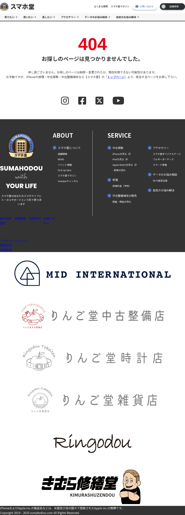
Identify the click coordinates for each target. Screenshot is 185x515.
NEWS (61, 159)
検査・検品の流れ (122, 201)
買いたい (28, 17)
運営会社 (5, 245)
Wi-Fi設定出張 (160, 180)
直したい (47, 17)
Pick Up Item (64, 170)
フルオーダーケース (163, 159)
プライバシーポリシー (14, 240)
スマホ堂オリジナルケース (167, 154)
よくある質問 (101, 6)
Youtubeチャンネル (68, 181)
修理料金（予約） (122, 186)
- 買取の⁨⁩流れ (119, 170)
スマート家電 (160, 164)
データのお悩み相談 (96, 17)
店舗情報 (62, 154)
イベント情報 (65, 164)
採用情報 (5, 250)
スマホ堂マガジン (120, 6)
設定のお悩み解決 (126, 17)
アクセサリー (68, 17)
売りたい (9, 17)
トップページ (116, 77)
